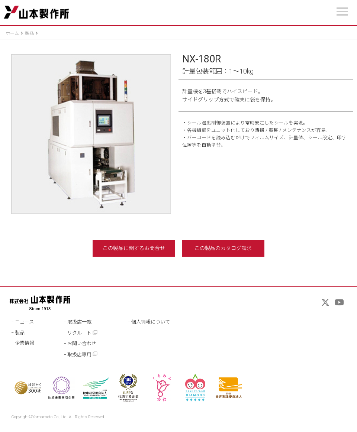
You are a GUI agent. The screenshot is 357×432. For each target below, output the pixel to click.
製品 (29, 33)
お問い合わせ (81, 343)
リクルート (82, 332)
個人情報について (150, 322)
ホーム (12, 33)
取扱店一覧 (79, 322)
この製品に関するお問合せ (134, 248)
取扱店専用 (82, 354)
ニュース (24, 322)
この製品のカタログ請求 (223, 248)
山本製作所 (36, 12)
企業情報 (24, 343)
